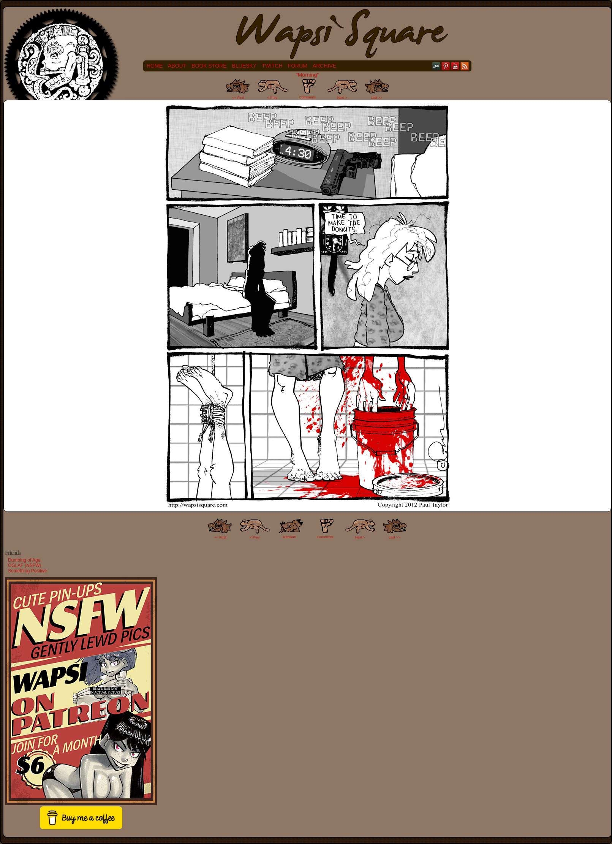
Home (155, 66)
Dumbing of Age (24, 560)
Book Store (208, 66)
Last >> (376, 98)
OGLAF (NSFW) (24, 565)
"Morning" (307, 75)
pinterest (446, 66)
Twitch (272, 66)
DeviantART (436, 66)
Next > (342, 98)
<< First (238, 98)
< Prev (272, 98)
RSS (465, 66)
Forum (297, 66)
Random (289, 537)
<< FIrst (220, 537)
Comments (307, 89)
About (177, 66)
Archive (324, 66)
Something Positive (27, 570)
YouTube (455, 66)
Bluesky (244, 66)
